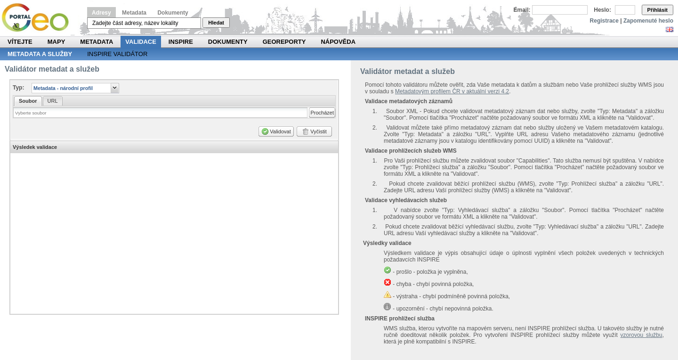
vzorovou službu (641, 335)
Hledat (216, 22)
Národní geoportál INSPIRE (39, 17)
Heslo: (602, 10)
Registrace (604, 20)
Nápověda (338, 41)
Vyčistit (318, 131)
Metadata (134, 12)
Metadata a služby (40, 53)
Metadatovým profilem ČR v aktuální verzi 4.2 (452, 91)
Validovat (280, 131)
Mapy (56, 41)
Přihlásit (657, 10)
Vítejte (20, 41)
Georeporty (284, 41)
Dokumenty (172, 12)
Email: (522, 10)
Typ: (18, 87)
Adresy (101, 12)
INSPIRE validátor (117, 53)
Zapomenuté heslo (648, 20)
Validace (140, 41)
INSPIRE (181, 41)
